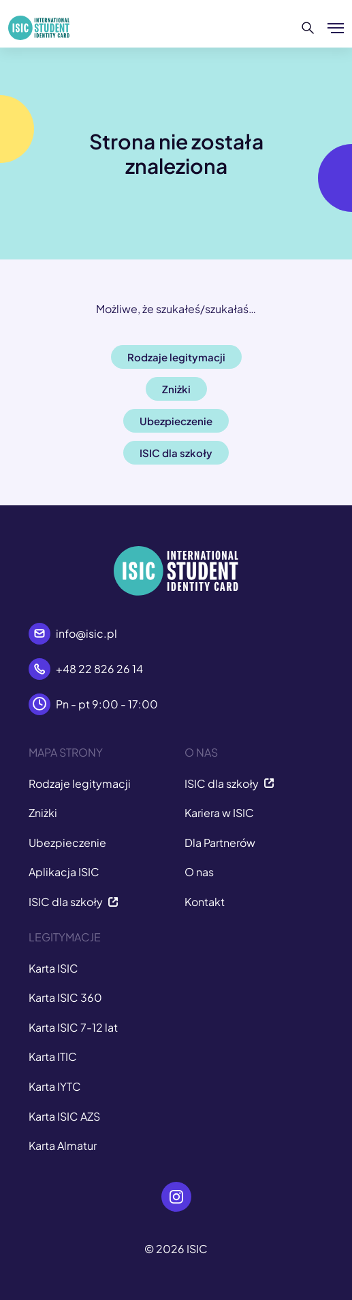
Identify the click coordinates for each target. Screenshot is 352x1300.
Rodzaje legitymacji (80, 783)
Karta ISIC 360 (65, 997)
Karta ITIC (53, 1056)
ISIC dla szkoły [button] (176, 452)
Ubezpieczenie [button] (176, 420)
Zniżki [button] (176, 388)
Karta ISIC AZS (64, 1116)
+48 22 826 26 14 (99, 669)
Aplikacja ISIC (64, 872)
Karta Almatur (63, 1145)
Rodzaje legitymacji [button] (176, 356)
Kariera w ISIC (219, 813)
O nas (199, 872)
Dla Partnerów (220, 842)
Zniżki (43, 813)
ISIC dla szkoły (73, 902)
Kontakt (205, 902)
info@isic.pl (86, 633)
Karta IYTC (55, 1086)
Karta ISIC (53, 968)
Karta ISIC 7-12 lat (73, 1027)
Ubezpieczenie (67, 842)
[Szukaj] (308, 28)
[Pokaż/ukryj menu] (335, 28)
